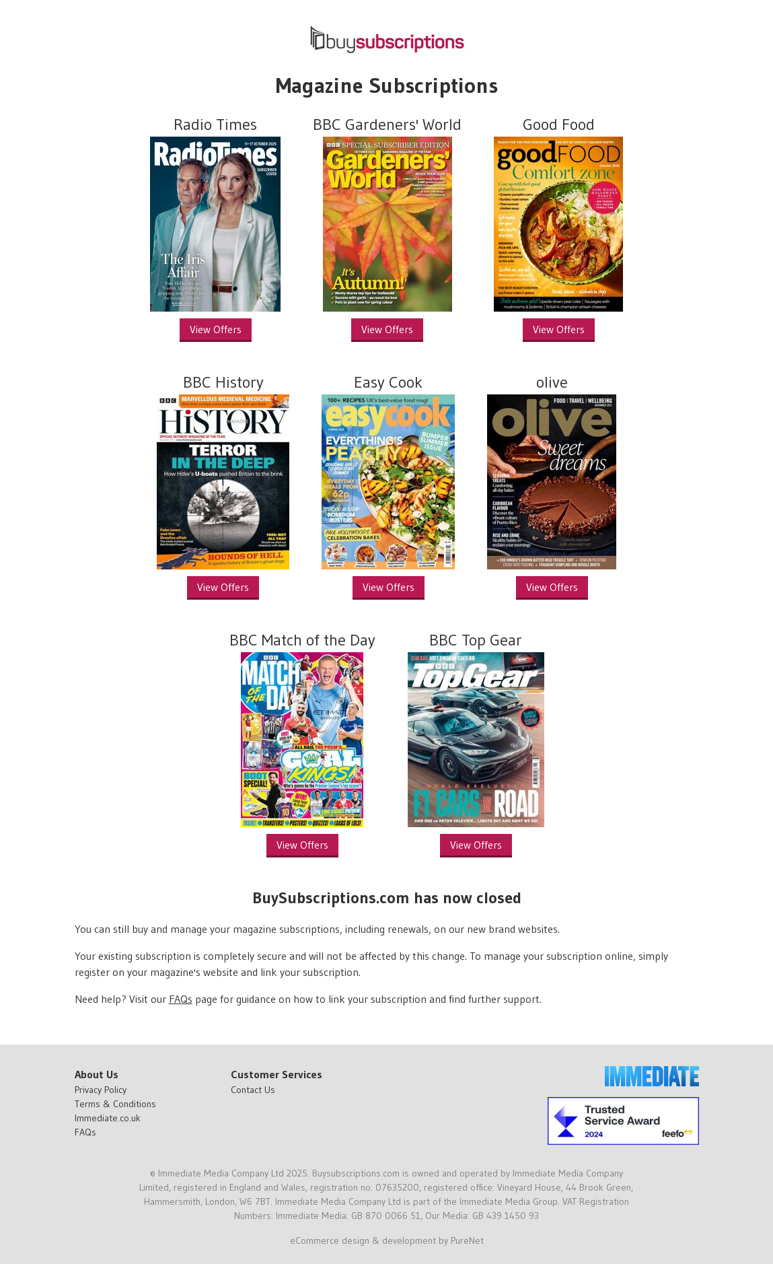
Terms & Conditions (115, 1104)
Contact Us (253, 1090)
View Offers (216, 329)
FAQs (180, 999)
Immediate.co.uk (108, 1118)
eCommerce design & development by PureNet (387, 1240)
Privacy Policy (100, 1090)
